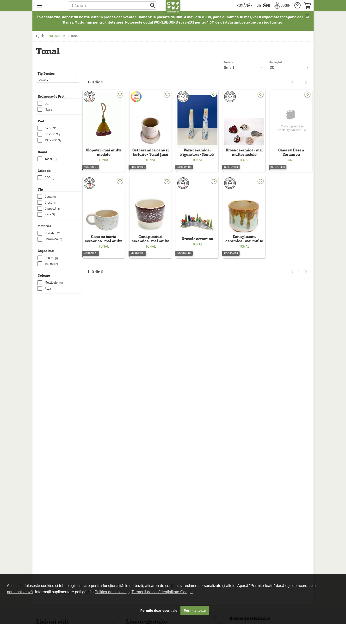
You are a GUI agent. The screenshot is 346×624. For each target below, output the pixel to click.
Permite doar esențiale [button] (158, 610)
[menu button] (49, 5)
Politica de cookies (111, 592)
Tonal (104, 163)
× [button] (307, 15)
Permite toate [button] (195, 610)
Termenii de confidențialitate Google (161, 592)
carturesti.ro (56, 36)
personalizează (20, 592)
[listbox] (289, 67)
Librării (263, 5)
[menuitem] (245, 5)
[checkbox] (59, 103)
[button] (112, 5)
